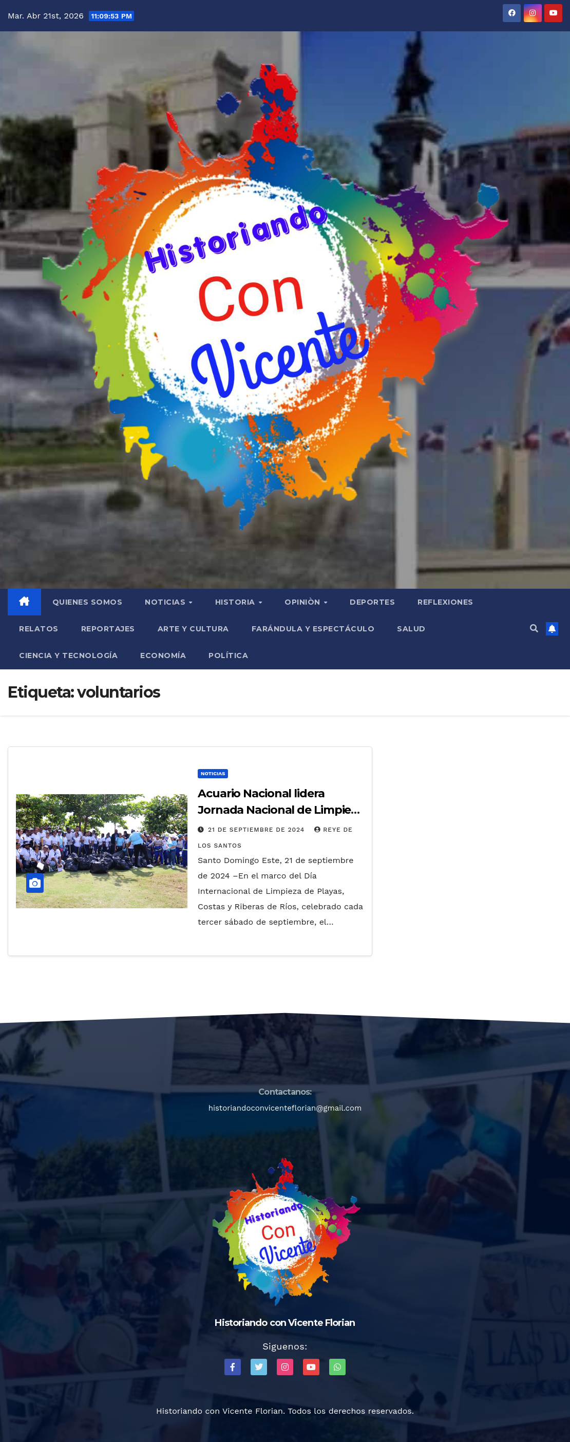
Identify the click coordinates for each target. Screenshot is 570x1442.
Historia (236, 602)
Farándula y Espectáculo (313, 628)
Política (228, 655)
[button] (534, 628)
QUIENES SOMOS (87, 602)
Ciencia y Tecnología (68, 655)
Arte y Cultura (193, 628)
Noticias (166, 602)
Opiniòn (303, 602)
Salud (411, 628)
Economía (163, 655)
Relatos (39, 628)
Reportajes (108, 628)
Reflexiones (445, 602)
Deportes (372, 602)
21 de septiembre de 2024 (257, 829)
